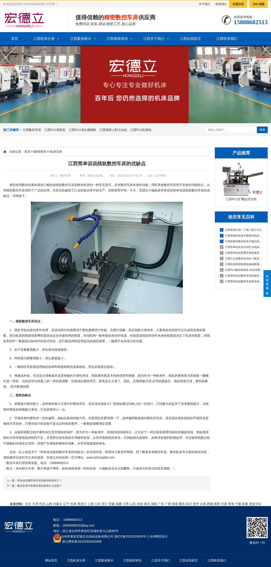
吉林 (73, 504)
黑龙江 (82, 504)
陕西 (217, 504)
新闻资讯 (40, 151)
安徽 (111, 504)
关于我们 (204, 4)
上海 (90, 504)
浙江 (105, 504)
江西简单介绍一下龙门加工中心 (241, 230)
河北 (42, 504)
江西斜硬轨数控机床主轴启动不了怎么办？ (241, 241)
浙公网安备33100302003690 (82, 541)
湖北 (147, 504)
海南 (175, 504)
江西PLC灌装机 (55, 130)
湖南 (154, 504)
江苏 (98, 504)
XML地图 (258, 4)
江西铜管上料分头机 (113, 130)
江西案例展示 (80, 38)
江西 (126, 504)
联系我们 (221, 4)
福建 (118, 504)
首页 (14, 38)
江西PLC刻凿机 (141, 130)
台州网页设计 (158, 536)
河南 (140, 504)
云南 (203, 504)
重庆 (182, 504)
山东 (133, 504)
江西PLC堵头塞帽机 (82, 130)
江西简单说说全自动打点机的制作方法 (241, 247)
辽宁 (66, 504)
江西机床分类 (44, 38)
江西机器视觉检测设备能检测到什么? (241, 264)
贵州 (196, 504)
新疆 (245, 504)
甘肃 (224, 504)
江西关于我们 (153, 38)
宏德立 (143, 190)
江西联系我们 (227, 38)
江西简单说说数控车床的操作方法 (241, 275)
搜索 (262, 129)
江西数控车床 (32, 130)
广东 (161, 504)
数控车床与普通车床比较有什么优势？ (39, 485)
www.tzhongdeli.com (101, 457)
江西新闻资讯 (117, 38)
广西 (168, 504)
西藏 (210, 504)
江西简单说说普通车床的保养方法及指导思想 (241, 253)
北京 (28, 504)
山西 (49, 504)
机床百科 (56, 151)
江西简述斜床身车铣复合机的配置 (241, 235)
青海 (231, 504)
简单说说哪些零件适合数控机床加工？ (39, 480)
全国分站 (238, 4)
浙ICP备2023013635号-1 (131, 536)
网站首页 (51, 560)
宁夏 (238, 504)
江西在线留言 (190, 38)
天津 (35, 504)
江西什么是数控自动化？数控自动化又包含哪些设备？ (241, 258)
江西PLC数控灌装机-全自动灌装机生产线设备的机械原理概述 (241, 270)
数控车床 (68, 185)
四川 (189, 504)
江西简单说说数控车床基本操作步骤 (241, 281)
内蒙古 (57, 504)
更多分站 (255, 504)
